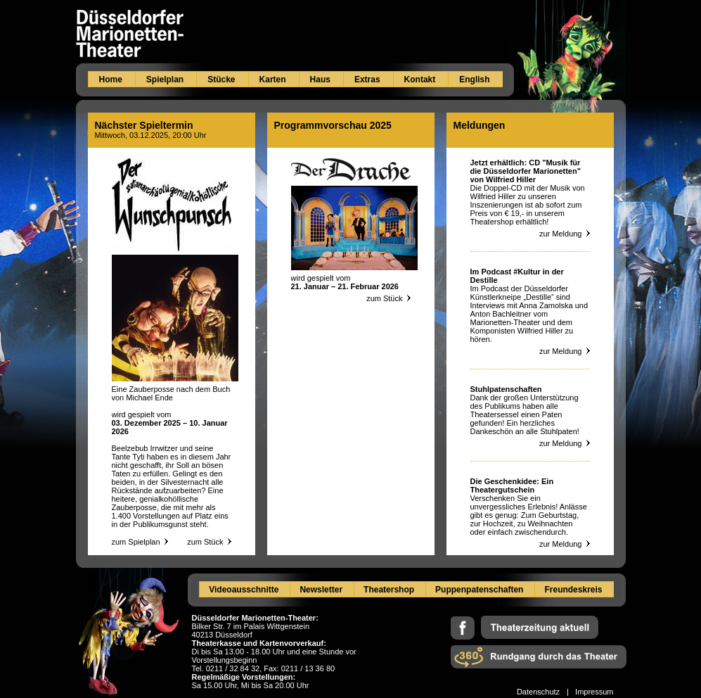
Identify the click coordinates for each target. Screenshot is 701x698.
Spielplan (165, 79)
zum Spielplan (136, 542)
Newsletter (321, 590)
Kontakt (420, 79)
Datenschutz (538, 691)
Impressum (594, 691)
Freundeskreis (573, 590)
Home (110, 79)
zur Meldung (564, 233)
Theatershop (389, 590)
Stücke (221, 79)
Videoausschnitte (243, 590)
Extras (367, 79)
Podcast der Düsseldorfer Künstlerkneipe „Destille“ (519, 292)
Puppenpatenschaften (479, 590)
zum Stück (209, 542)
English (474, 79)
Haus (320, 79)
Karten (272, 79)
